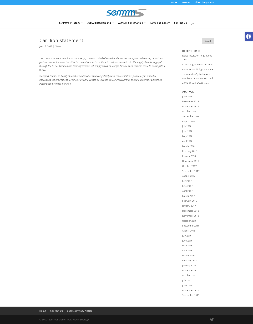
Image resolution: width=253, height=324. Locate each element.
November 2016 (190, 215)
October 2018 (189, 111)
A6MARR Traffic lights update (197, 69)
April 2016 (187, 250)
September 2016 (190, 225)
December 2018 (190, 101)
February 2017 (189, 200)
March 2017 (188, 195)
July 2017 (187, 180)
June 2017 (187, 185)
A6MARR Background (99, 23)
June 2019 (187, 96)
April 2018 (187, 141)
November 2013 (190, 290)
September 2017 (190, 171)
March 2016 (188, 255)
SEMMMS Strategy (69, 23)
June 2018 (187, 131)
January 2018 (189, 156)
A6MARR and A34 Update (195, 83)
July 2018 (187, 126)
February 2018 (189, 151)
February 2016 (189, 260)
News (58, 46)
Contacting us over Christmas (197, 64)
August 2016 (188, 230)
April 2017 (187, 190)
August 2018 (188, 121)
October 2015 (189, 275)
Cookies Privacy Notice (203, 2)
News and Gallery (160, 23)
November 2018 (190, 106)
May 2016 (187, 245)
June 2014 (187, 285)
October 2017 (189, 166)
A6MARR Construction (130, 23)
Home (174, 2)
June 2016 (187, 240)
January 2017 (189, 205)
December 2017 (190, 161)
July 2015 (187, 280)
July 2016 (187, 235)
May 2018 (187, 136)
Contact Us (185, 2)
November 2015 (190, 270)
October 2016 (189, 220)
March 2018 (188, 146)
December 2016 (190, 210)
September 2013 (190, 295)
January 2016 (189, 265)
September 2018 (190, 116)
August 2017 (188, 175)
